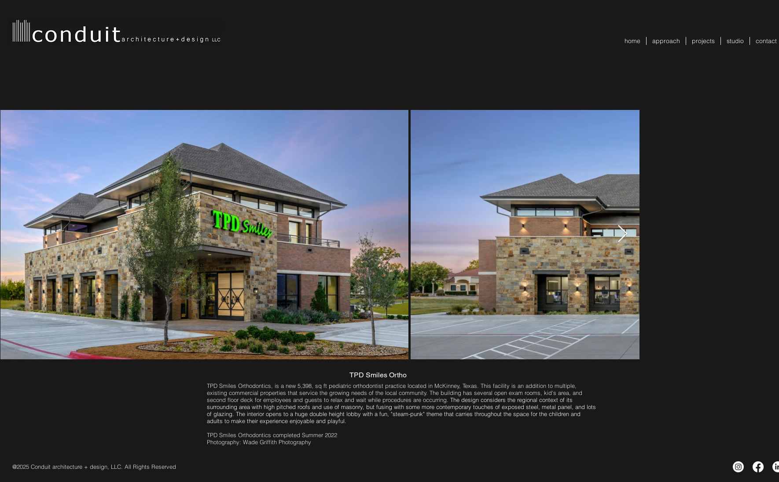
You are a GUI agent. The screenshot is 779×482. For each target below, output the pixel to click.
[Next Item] (622, 234)
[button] (703, 41)
